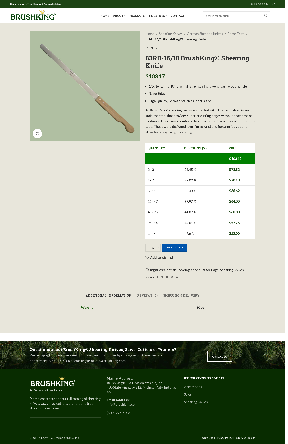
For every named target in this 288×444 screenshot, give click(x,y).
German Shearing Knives (205, 34)
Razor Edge (235, 34)
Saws (188, 394)
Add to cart (174, 247)
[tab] (109, 293)
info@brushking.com (122, 404)
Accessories (193, 387)
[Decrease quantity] (147, 248)
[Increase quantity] (158, 248)
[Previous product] (147, 48)
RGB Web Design (244, 437)
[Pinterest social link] (171, 277)
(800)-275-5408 (118, 413)
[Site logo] (33, 15)
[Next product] (157, 48)
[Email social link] (167, 277)
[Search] (237, 15)
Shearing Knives (171, 34)
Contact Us (219, 356)
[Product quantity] (153, 248)
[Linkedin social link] (176, 277)
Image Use (207, 437)
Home (150, 34)
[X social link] (162, 277)
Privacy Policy (223, 437)
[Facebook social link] (157, 277)
